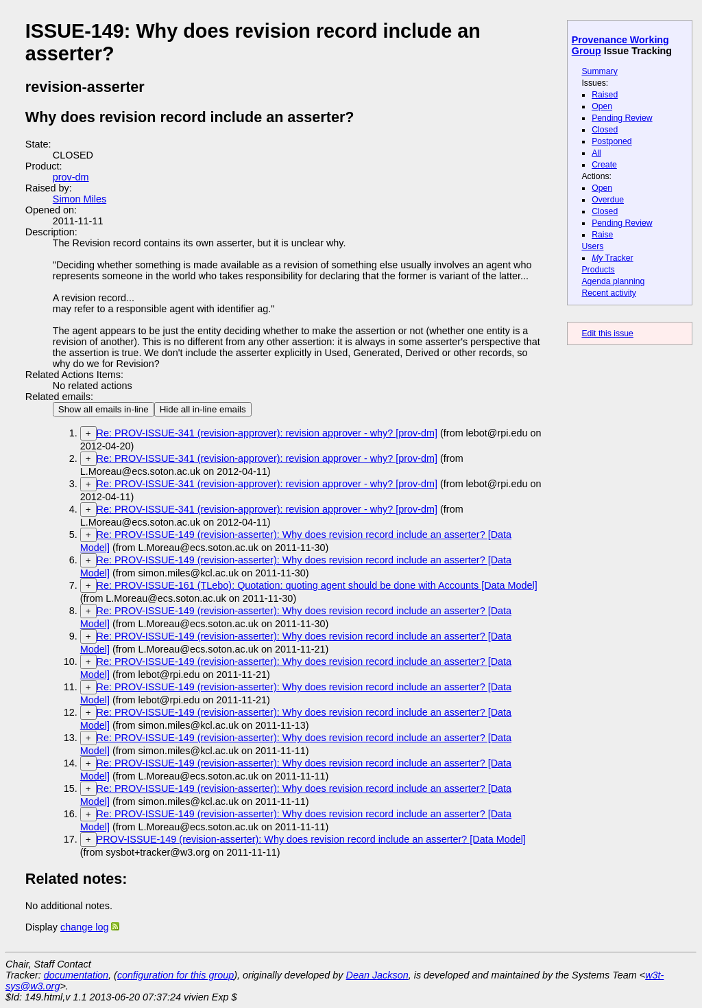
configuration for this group (175, 975)
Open (602, 106)
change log (84, 927)
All (596, 153)
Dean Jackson (377, 975)
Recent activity (608, 293)
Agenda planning (612, 281)
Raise (602, 234)
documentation (76, 975)
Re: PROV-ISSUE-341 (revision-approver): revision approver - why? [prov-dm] (267, 432)
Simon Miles (79, 199)
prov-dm (71, 177)
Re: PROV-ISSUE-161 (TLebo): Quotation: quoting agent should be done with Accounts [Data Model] (317, 585)
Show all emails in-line (103, 409)
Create (604, 164)
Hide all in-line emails (203, 409)
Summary (599, 71)
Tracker (612, 258)
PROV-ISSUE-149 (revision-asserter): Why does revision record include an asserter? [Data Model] (311, 839)
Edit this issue (607, 333)
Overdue (608, 199)
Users (592, 246)
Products (597, 269)
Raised (605, 94)
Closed (605, 129)
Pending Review (622, 118)
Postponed (612, 141)
